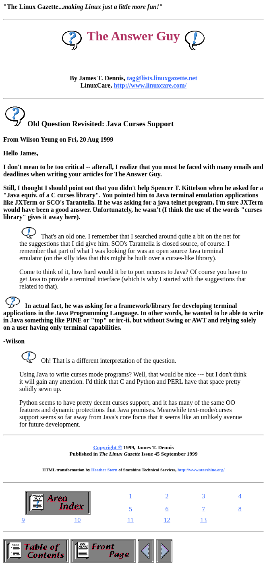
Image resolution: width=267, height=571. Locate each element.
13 (203, 520)
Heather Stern (104, 469)
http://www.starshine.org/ (201, 469)
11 (130, 520)
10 (77, 520)
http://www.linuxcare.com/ (150, 85)
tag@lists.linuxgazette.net (162, 78)
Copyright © (107, 447)
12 (167, 520)
